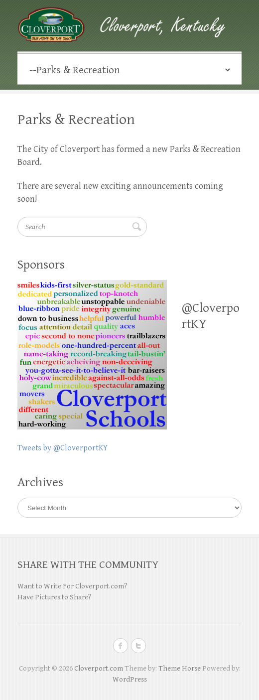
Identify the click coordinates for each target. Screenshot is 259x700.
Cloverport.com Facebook (120, 645)
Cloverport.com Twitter (138, 645)
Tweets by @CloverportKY (62, 448)
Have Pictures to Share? (54, 597)
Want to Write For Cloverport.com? (72, 586)
